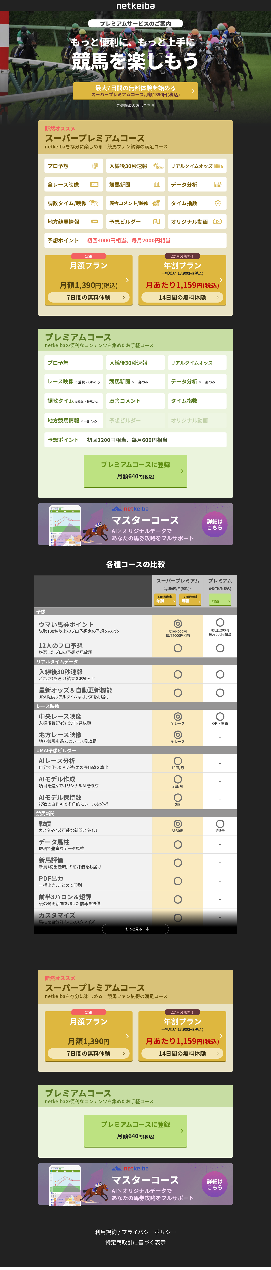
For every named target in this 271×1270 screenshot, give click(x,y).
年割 (165, 599)
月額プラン (89, 281)
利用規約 (106, 1232)
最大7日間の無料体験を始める (135, 90)
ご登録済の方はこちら (135, 105)
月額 (190, 599)
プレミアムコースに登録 (135, 470)
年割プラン (182, 281)
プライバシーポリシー (149, 1232)
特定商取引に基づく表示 (135, 1242)
